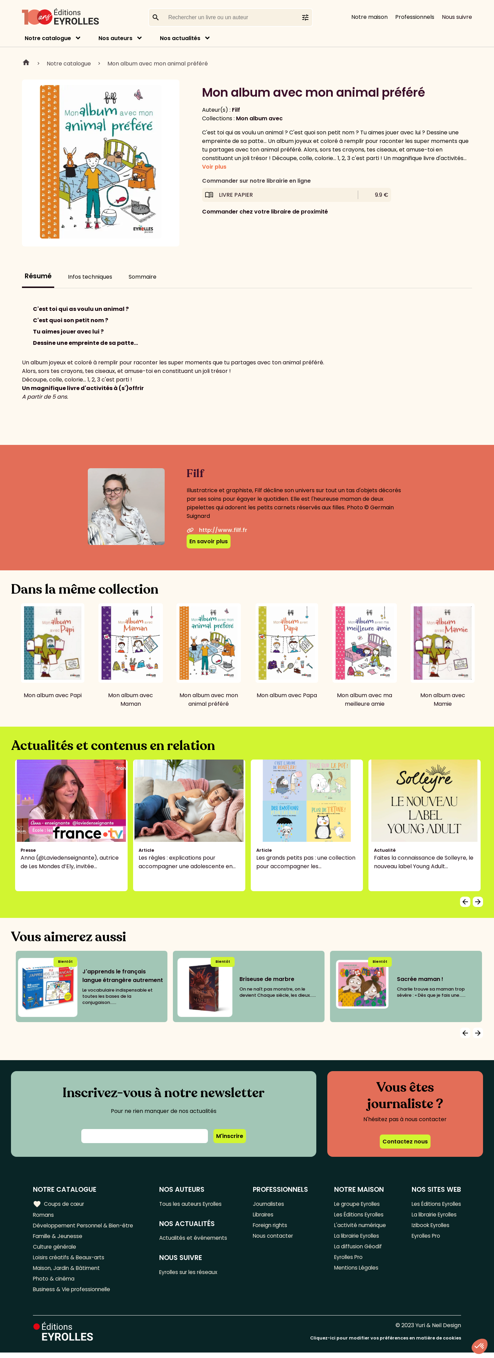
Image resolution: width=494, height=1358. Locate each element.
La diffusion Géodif (356, 1249)
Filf (236, 110)
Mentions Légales (355, 1272)
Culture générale (56, 1249)
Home (26, 63)
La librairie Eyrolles (356, 1238)
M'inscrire (229, 1136)
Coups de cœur (59, 1204)
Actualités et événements (197, 1239)
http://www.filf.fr (217, 530)
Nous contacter (275, 1238)
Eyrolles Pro (347, 1260)
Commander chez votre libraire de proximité (265, 212)
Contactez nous (405, 1141)
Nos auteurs (115, 38)
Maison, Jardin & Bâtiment (68, 1272)
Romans (44, 1215)
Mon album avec (259, 118)
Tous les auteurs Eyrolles (194, 1204)
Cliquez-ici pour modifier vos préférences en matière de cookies (385, 1343)
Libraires (265, 1215)
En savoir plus (208, 541)
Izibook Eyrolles (428, 1226)
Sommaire (142, 277)
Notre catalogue (48, 38)
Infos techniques (90, 277)
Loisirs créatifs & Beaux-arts (70, 1260)
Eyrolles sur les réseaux (193, 1274)
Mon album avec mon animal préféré (157, 64)
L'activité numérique (359, 1226)
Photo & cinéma (54, 1283)
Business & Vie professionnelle (73, 1294)
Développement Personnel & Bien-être (86, 1226)
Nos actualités (180, 38)
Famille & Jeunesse (58, 1238)
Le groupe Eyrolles (356, 1204)
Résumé (38, 276)
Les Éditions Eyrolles (358, 1215)
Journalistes (270, 1204)
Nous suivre (457, 17)
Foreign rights (272, 1226)
